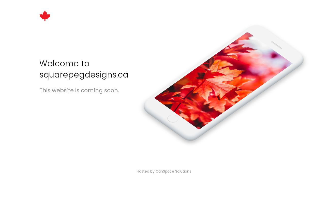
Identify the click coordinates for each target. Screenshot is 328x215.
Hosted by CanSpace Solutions (164, 171)
